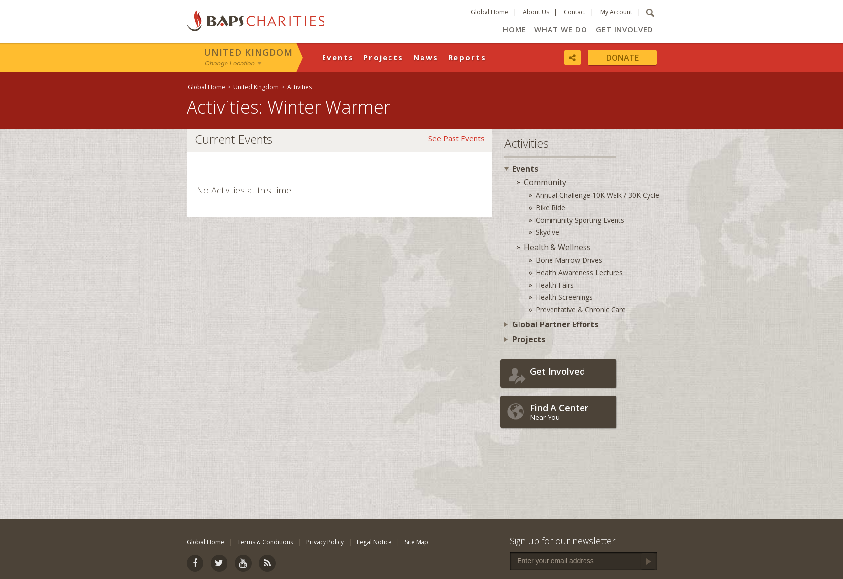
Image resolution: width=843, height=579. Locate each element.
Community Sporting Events (580, 220)
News (425, 57)
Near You (571, 412)
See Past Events (456, 138)
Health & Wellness (557, 247)
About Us (536, 12)
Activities (299, 87)
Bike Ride (550, 207)
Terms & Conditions (265, 542)
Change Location (230, 63)
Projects (383, 57)
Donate (622, 57)
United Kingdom (248, 52)
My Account (616, 12)
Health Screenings (564, 297)
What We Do (560, 29)
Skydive (547, 232)
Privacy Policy (325, 542)
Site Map (416, 542)
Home (514, 29)
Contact (574, 12)
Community (545, 182)
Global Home (489, 12)
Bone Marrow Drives (569, 260)
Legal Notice (374, 542)
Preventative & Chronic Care (581, 309)
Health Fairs (555, 285)
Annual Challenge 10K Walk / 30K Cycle (597, 195)
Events (338, 57)
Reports (467, 57)
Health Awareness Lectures (579, 272)
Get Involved (624, 29)
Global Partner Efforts (555, 324)
